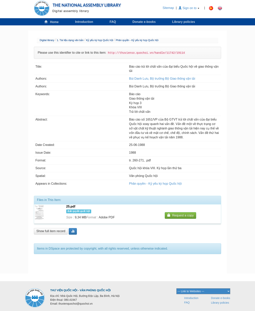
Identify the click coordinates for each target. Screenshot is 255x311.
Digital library (47, 40)
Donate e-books (144, 21)
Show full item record (50, 231)
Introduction (84, 21)
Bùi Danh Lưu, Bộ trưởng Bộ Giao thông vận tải (162, 78)
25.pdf (70, 206)
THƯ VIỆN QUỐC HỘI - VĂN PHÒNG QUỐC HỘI (80, 290)
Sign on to (189, 8)
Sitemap (168, 7)
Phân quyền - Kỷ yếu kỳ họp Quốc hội (137, 40)
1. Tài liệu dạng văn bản (70, 40)
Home (51, 22)
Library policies (183, 21)
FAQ (113, 21)
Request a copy (180, 215)
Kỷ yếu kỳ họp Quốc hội (99, 40)
